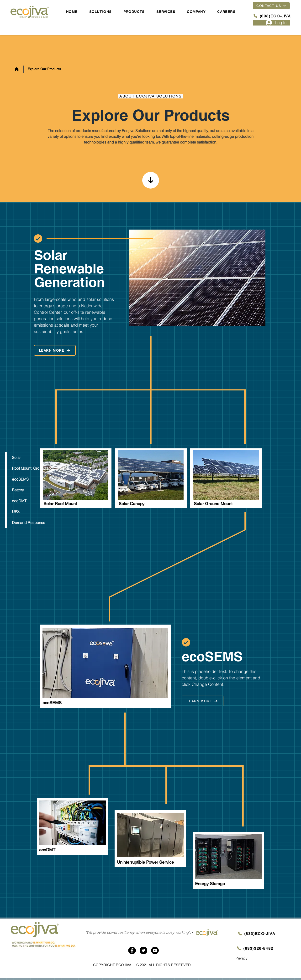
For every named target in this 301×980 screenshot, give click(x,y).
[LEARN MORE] (55, 350)
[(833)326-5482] (255, 948)
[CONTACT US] (271, 5)
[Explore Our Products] (45, 69)
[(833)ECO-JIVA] (272, 16)
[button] (196, 11)
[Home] (16, 69)
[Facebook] (132, 950)
